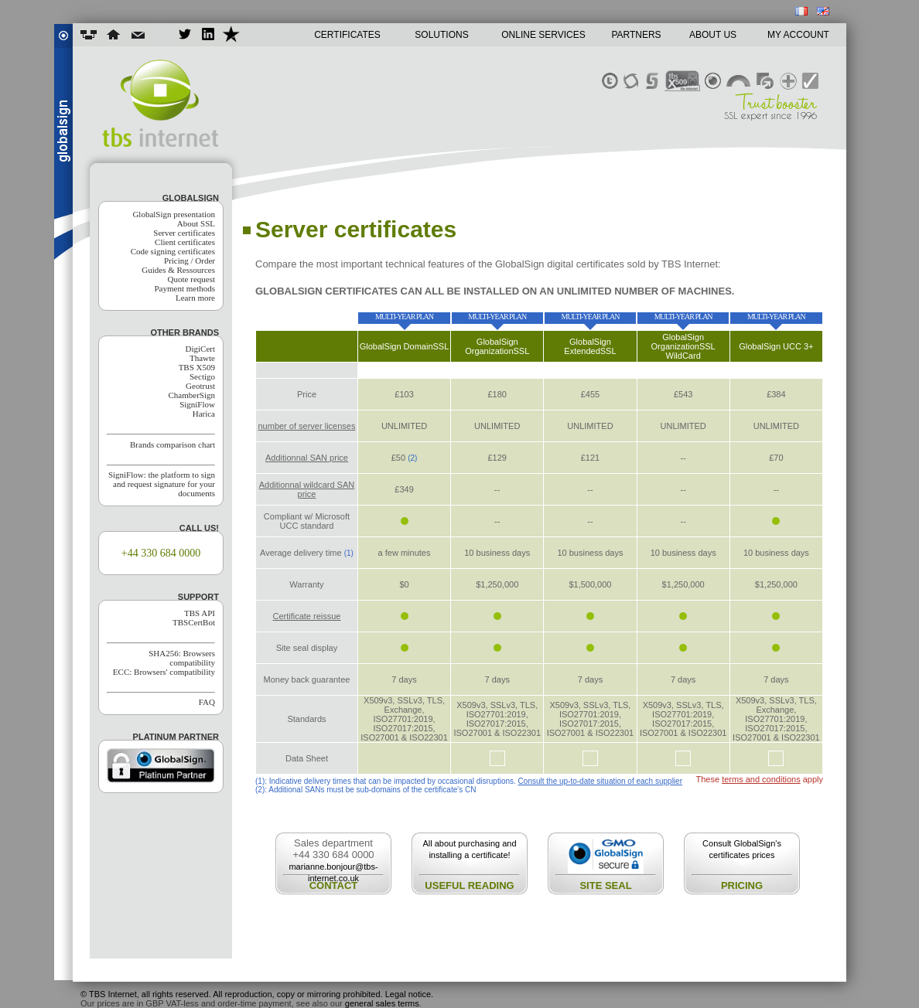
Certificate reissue (306, 616)
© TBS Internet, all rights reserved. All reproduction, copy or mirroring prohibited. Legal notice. (256, 994)
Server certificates (184, 232)
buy (405, 369)
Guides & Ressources (178, 269)
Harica (204, 413)
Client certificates (185, 242)
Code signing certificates (173, 251)
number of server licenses (306, 426)
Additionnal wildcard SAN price (307, 489)
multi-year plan (404, 316)
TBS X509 (197, 367)
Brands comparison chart (172, 444)
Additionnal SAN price (306, 457)
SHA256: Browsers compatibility (182, 658)
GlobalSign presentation (173, 214)
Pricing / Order (189, 260)
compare (469, 950)
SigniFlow (197, 404)
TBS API (199, 613)
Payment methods (184, 288)
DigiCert (201, 348)
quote (754, 950)
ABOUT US (712, 34)
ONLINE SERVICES (543, 34)
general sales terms (382, 1003)
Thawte (202, 358)
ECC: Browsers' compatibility (164, 671)
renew (611, 950)
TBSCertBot (194, 622)
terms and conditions (761, 779)
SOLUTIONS (441, 34)
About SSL (196, 223)
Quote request (191, 279)
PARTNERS (636, 34)
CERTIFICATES (347, 34)
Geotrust (200, 385)
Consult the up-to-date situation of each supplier (600, 781)
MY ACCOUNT (798, 34)
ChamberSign (192, 395)
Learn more (195, 297)
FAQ (207, 702)
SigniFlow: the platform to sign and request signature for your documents (161, 484)
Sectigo (202, 376)
